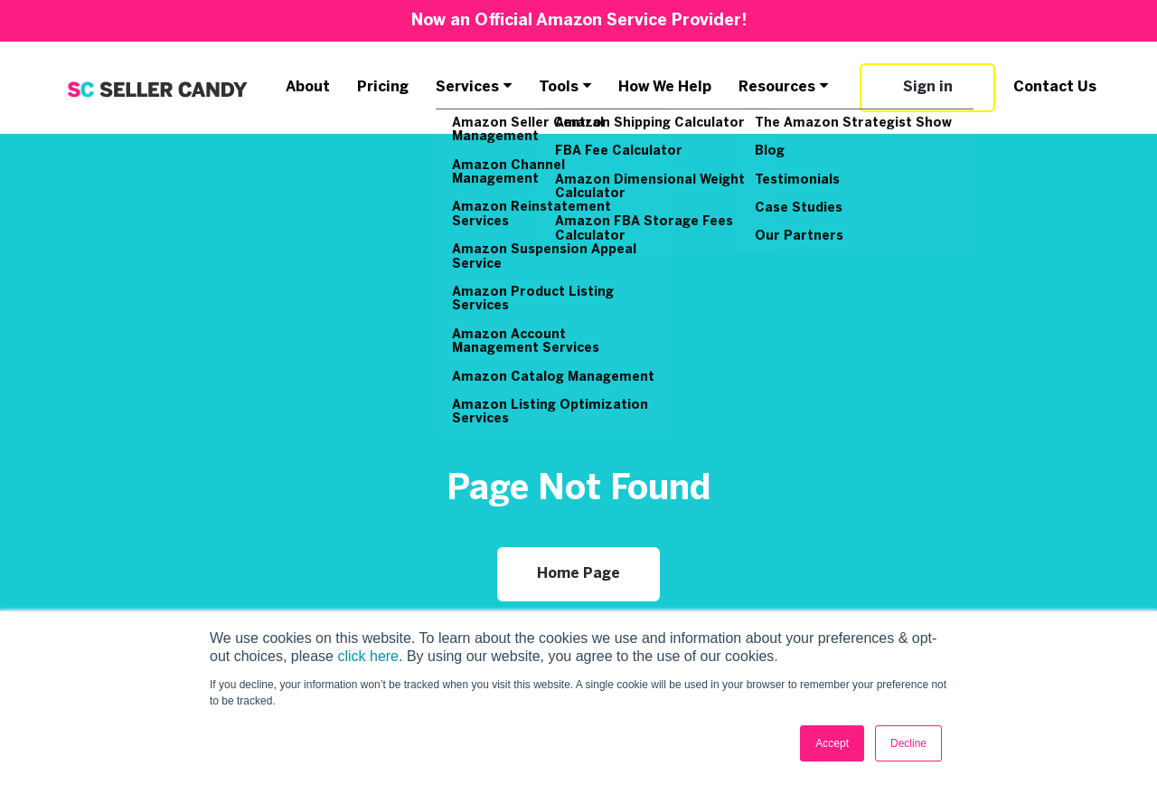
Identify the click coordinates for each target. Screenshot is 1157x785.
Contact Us (1054, 87)
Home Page (578, 574)
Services (467, 87)
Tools (558, 87)
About (308, 87)
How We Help (664, 87)
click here (368, 656)
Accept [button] (832, 743)
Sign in (928, 87)
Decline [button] (908, 743)
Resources (776, 87)
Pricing (383, 87)
